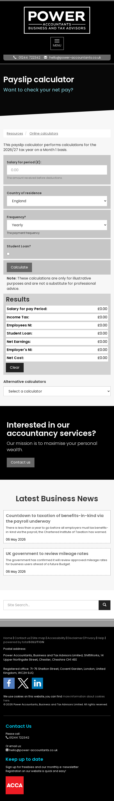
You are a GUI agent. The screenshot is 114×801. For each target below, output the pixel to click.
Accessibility (56, 638)
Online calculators (44, 133)
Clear (15, 367)
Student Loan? (19, 246)
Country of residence (24, 193)
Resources (15, 133)
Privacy (90, 638)
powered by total (23, 642)
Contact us (20, 462)
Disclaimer (75, 638)
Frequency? (16, 217)
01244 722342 (29, 57)
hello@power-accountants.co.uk (75, 57)
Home (7, 638)
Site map (38, 638)
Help (101, 638)
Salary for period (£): (24, 162)
